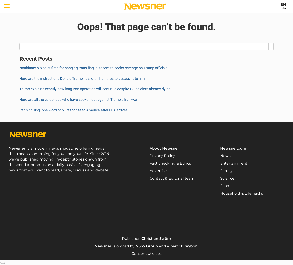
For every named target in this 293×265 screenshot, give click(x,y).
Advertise (158, 171)
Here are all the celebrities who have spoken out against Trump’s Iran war (78, 99)
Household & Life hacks (241, 193)
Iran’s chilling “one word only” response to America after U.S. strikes (73, 110)
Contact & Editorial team (172, 178)
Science (227, 178)
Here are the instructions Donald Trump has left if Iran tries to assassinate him (82, 78)
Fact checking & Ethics (170, 163)
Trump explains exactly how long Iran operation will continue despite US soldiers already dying (95, 89)
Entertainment (233, 163)
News (225, 156)
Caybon (190, 246)
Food (224, 186)
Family (226, 171)
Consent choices (146, 253)
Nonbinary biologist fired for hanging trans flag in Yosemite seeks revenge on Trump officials (93, 68)
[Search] (271, 46)
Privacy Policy (162, 156)
